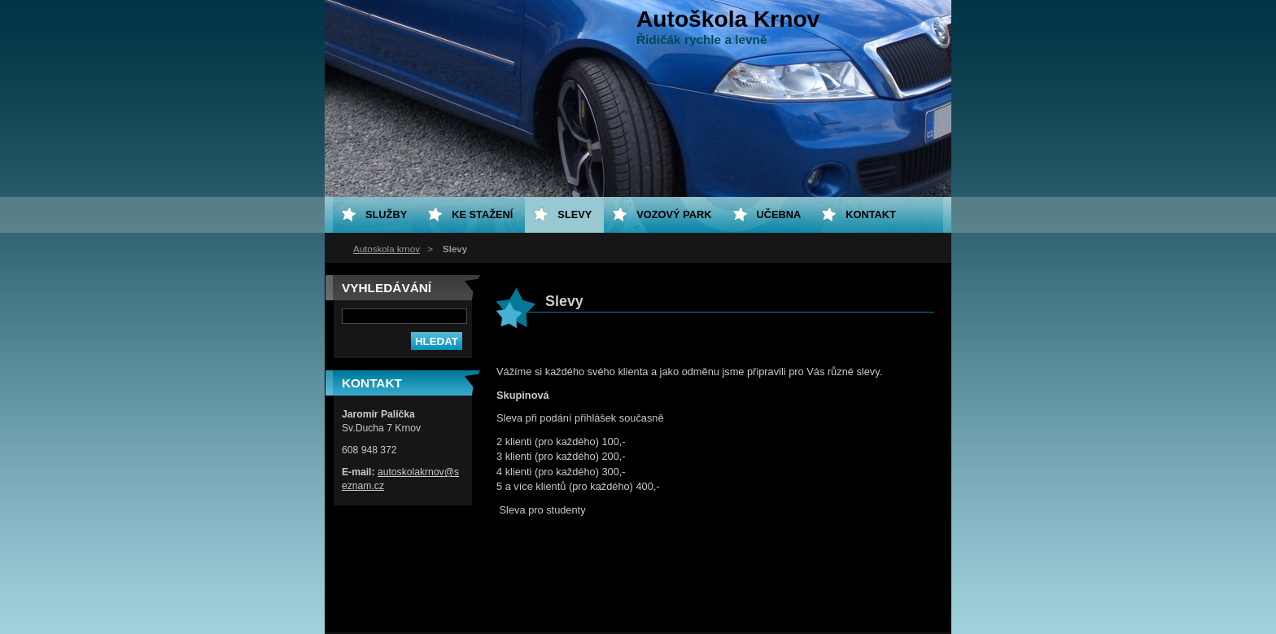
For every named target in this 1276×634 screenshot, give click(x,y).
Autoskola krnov (386, 249)
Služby (386, 214)
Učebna (779, 214)
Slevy (574, 214)
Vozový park (673, 214)
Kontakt (871, 214)
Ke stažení (482, 214)
